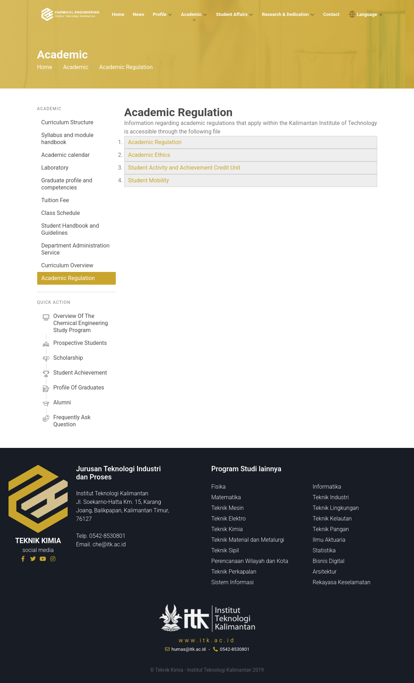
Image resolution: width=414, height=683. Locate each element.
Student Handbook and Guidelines (70, 229)
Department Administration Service (75, 249)
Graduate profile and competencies (66, 184)
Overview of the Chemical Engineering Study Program (74, 323)
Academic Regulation (68, 278)
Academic (191, 14)
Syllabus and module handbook (67, 139)
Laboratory (55, 167)
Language (362, 14)
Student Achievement (74, 374)
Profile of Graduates (72, 388)
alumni (56, 403)
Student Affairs (232, 14)
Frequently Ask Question (66, 421)
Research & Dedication (285, 14)
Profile (159, 14)
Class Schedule (60, 213)
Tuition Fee (55, 200)
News (138, 14)
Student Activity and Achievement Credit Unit (185, 167)
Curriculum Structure (67, 122)
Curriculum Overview (67, 265)
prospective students (74, 344)
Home (118, 14)
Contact (331, 14)
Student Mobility (148, 180)
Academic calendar (65, 155)
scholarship (62, 359)
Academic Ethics (149, 155)
